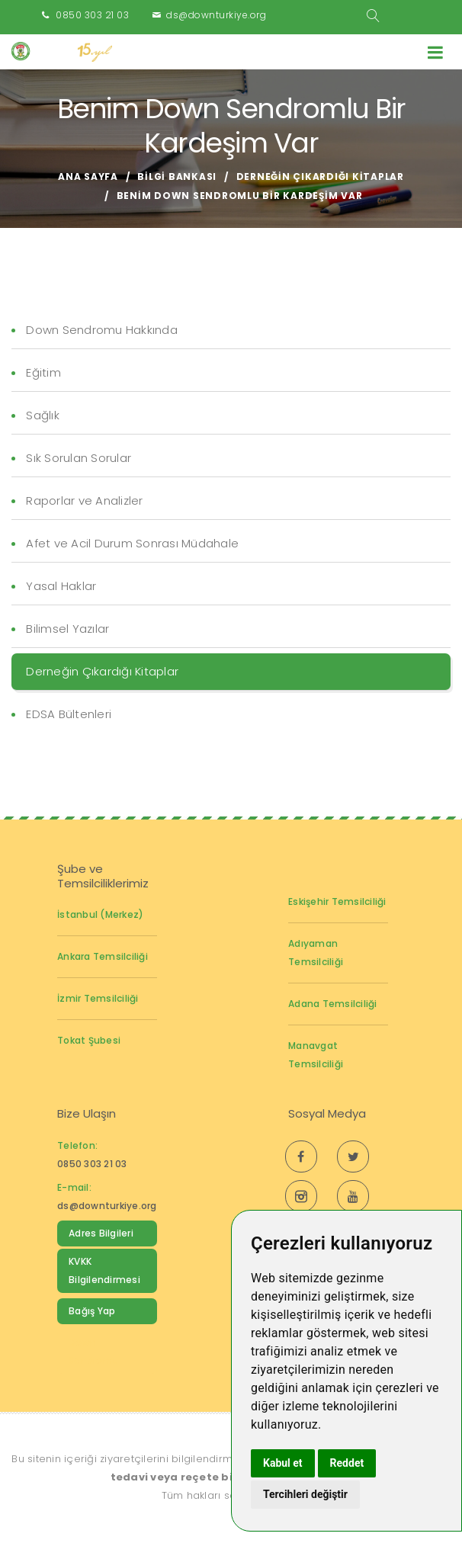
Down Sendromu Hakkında (102, 330)
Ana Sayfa (88, 176)
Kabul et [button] (283, 1463)
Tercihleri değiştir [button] (305, 1494)
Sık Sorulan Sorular (78, 458)
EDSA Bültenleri (68, 714)
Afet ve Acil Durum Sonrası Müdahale (132, 543)
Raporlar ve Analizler (84, 500)
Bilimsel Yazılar (67, 629)
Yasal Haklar (61, 586)
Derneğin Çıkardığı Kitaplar (320, 176)
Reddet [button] (347, 1463)
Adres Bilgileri (101, 1233)
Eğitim (43, 372)
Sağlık (42, 415)
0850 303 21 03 (92, 14)
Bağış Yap (92, 1310)
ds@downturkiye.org (216, 14)
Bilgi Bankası (177, 176)
